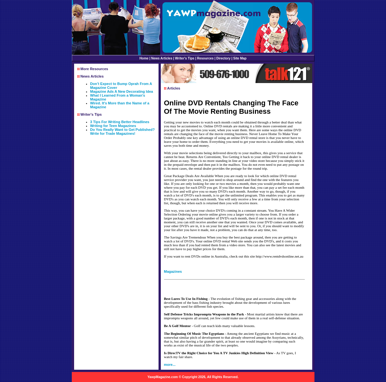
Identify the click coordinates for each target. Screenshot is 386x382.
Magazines (173, 271)
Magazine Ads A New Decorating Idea (121, 91)
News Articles (161, 58)
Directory (223, 58)
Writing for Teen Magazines (113, 126)
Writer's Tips (184, 58)
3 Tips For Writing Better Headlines (119, 122)
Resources (205, 58)
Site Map (240, 58)
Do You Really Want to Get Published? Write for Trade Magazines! (122, 131)
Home (144, 58)
